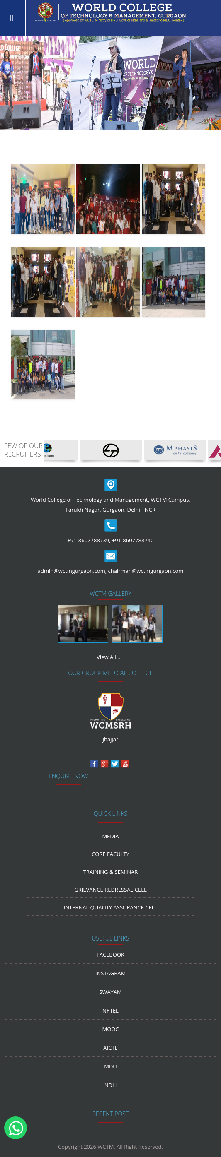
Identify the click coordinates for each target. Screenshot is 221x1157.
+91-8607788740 (133, 540)
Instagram (110, 973)
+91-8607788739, (88, 540)
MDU (110, 1066)
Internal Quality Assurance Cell (111, 907)
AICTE (110, 1047)
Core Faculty (110, 854)
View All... (108, 657)
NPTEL (110, 1010)
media (110, 836)
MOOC (110, 1029)
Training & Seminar (110, 872)
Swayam (110, 992)
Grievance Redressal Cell (110, 889)
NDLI (110, 1085)
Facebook (110, 954)
